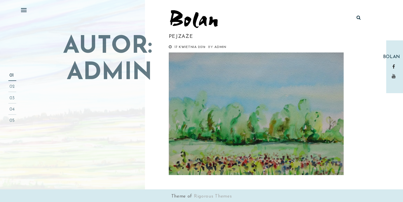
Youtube (394, 76)
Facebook (394, 66)
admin (220, 47)
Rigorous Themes (213, 196)
